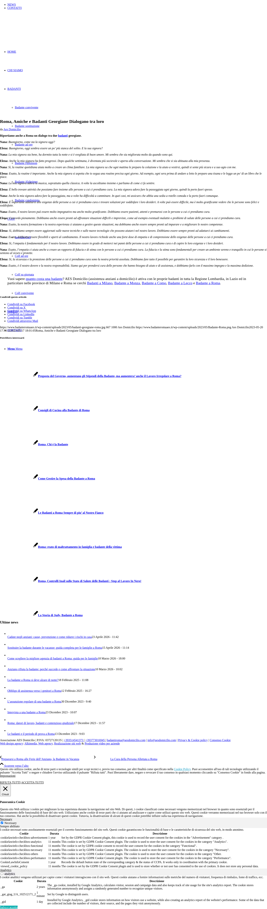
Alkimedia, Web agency (38, 743)
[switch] (2, 873)
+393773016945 (95, 740)
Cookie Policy (182, 769)
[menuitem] (137, 4)
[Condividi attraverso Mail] (22, 320)
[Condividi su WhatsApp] (21, 310)
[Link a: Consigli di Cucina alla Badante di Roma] (45, 410)
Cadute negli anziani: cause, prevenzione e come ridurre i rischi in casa (49, 636)
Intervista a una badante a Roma (26, 712)
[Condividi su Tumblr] (19, 317)
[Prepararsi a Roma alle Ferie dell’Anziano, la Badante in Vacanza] (47, 759)
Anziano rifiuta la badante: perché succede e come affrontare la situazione (51, 669)
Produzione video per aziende (102, 743)
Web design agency (11, 743)
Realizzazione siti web (67, 743)
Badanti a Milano (99, 283)
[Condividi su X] (16, 307)
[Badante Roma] (28, 30)
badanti (63, 135)
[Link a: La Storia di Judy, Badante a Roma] (41, 615)
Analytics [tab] (5, 870)
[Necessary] (2, 823)
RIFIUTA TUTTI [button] (10, 782)
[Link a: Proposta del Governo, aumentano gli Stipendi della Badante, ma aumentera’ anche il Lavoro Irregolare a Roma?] (90, 376)
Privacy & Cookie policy (193, 740)
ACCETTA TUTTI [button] (32, 782)
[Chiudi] (5, 790)
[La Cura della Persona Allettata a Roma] (125, 759)
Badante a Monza (127, 283)
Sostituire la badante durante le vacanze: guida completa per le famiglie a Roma (54, 647)
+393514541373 (74, 740)
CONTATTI (14, 7)
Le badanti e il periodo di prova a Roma (31, 733)
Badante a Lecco (180, 283)
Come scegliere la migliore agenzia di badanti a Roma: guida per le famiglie (52, 658)
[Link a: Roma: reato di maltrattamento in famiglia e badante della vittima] (61, 546)
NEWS (11, 4)
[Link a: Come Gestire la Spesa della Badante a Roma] (47, 478)
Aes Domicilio (12, 129)
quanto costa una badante (44, 279)
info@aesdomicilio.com (162, 740)
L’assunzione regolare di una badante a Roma (34, 701)
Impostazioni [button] (8, 775)
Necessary (10, 823)
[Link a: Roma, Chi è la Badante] (34, 444)
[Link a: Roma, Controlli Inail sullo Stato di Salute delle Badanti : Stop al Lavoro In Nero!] (70, 581)
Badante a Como (154, 283)
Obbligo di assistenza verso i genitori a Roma (34, 690)
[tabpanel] (133, 848)
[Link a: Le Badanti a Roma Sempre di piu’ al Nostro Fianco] (51, 512)
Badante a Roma (208, 283)
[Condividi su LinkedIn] (20, 314)
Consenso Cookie (220, 740)
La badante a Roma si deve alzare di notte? (32, 680)
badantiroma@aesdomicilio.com (126, 740)
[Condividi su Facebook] (21, 304)
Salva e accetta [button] (9, 907)
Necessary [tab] (6, 819)
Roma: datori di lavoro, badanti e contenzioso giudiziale (40, 723)
